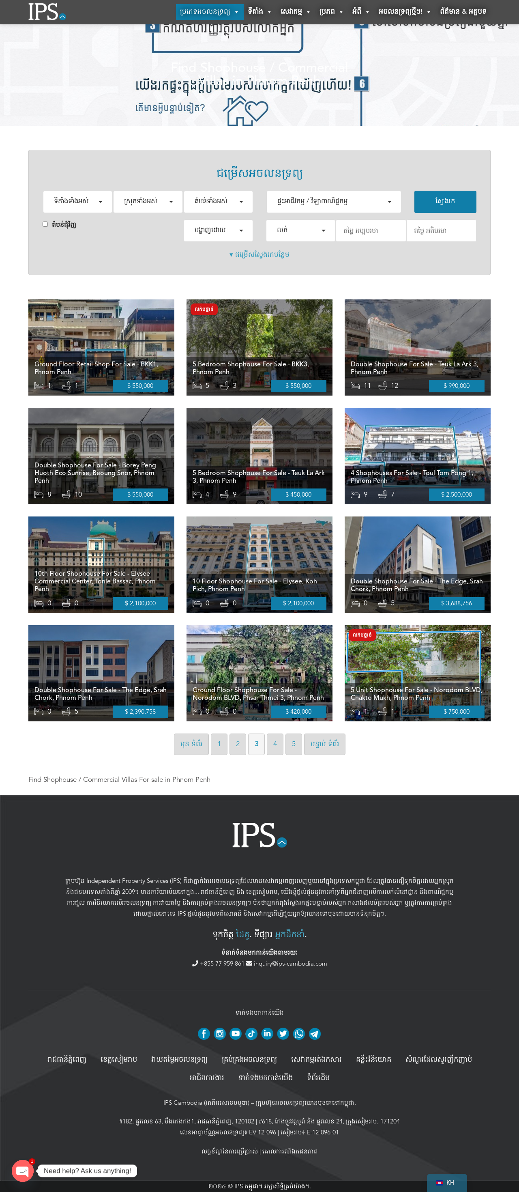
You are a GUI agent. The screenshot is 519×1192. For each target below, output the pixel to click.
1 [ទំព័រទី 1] (219, 744)
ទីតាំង (260, 12)
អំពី (361, 12)
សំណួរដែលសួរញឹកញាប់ (438, 1059)
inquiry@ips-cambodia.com (286, 963)
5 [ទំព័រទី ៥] (294, 744)
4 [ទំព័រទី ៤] (275, 744)
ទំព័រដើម (318, 1078)
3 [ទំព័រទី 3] (256, 744)
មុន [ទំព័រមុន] (191, 744)
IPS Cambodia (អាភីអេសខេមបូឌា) (206, 1102)
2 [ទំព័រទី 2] (238, 744)
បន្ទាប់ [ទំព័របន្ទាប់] (325, 744)
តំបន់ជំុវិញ (59, 224)
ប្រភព (332, 12)
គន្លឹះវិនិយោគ (373, 1059)
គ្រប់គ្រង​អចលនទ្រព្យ (249, 1059)
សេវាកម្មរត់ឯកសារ (316, 1059)
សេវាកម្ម (296, 12)
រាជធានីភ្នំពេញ (218, 892)
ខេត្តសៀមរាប (262, 892)
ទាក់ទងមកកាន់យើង (265, 1078)
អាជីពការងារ (207, 1078)
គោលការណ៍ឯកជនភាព (290, 1151)
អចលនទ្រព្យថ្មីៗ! (405, 12)
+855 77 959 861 (219, 963)
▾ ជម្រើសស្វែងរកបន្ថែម (259, 254)
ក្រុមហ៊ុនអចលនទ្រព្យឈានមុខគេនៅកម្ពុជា (305, 1102)
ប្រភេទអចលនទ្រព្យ (210, 12)
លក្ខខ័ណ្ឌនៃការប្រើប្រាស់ (230, 1151)
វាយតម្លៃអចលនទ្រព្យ (179, 1059)
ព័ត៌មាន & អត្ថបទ (463, 12)
